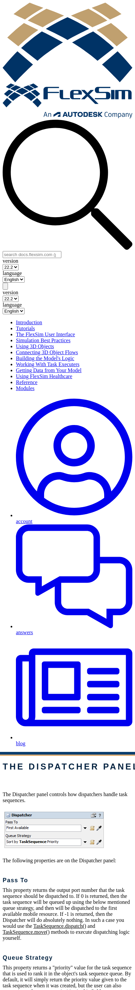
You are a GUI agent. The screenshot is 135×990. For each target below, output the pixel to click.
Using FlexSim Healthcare (44, 376)
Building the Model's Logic (45, 358)
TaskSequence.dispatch (58, 926)
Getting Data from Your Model (49, 370)
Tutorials (25, 328)
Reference (26, 382)
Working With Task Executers (47, 364)
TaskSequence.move (24, 932)
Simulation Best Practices (43, 340)
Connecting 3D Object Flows (47, 352)
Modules (25, 388)
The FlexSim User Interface (45, 334)
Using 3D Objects (35, 346)
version (10, 261)
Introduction (29, 322)
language (12, 273)
